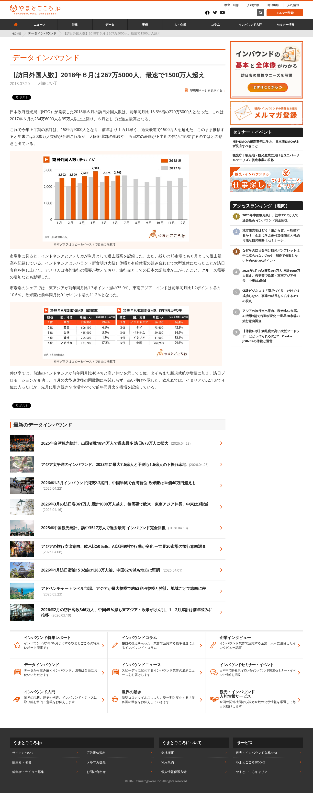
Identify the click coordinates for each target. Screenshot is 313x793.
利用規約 (167, 762)
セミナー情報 (285, 24)
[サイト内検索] (260, 12)
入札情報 (293, 5)
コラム (215, 24)
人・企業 (180, 24)
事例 (145, 24)
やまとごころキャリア (252, 772)
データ (109, 24)
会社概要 (167, 752)
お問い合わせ (96, 772)
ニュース (39, 24)
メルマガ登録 (285, 13)
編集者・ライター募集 (28, 772)
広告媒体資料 (96, 752)
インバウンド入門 (250, 24)
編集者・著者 (21, 762)
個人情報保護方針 (174, 772)
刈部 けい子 (48, 83)
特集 (75, 24)
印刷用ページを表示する (206, 90)
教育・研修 (231, 5)
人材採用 (253, 5)
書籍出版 (273, 5)
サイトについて (23, 752)
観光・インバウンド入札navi (256, 752)
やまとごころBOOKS (251, 762)
